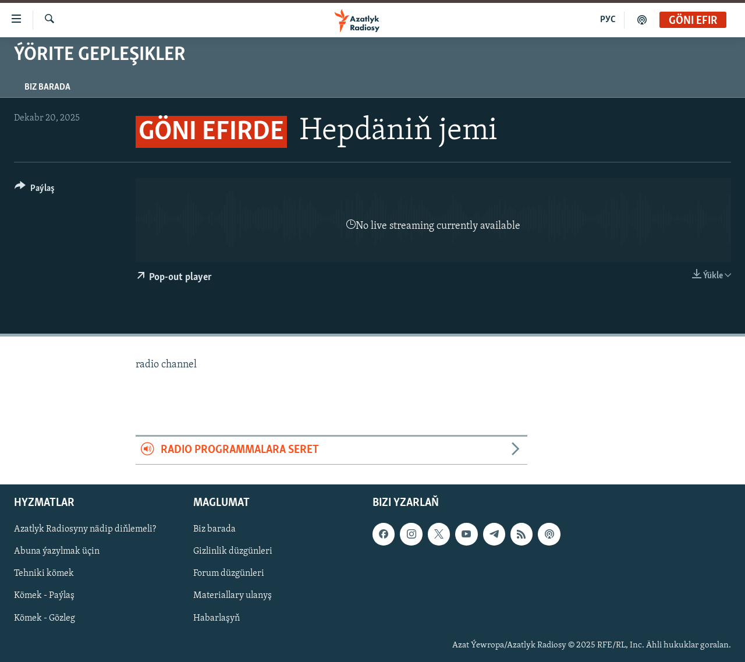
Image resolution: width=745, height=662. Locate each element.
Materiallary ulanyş (232, 595)
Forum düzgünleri (228, 573)
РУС (608, 19)
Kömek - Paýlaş (44, 595)
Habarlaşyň (216, 617)
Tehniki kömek (44, 573)
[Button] (35, 190)
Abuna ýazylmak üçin (57, 551)
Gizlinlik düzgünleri (232, 551)
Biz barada (47, 87)
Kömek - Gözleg (44, 617)
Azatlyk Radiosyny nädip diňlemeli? (85, 529)
